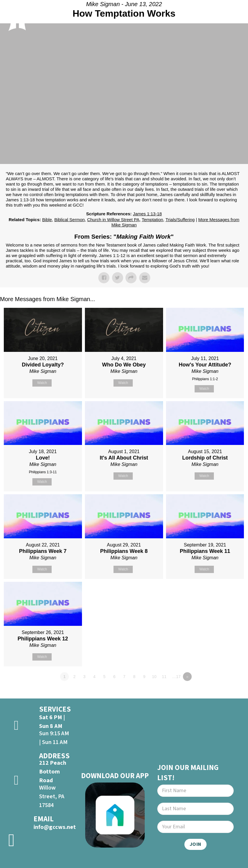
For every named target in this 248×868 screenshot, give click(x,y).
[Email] (195, 827)
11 (164, 676)
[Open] (236, 17)
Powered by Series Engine (226, 692)
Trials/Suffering (180, 219)
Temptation (152, 219)
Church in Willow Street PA (113, 219)
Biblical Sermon (69, 219)
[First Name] (195, 791)
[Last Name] (195, 809)
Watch (42, 383)
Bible (47, 219)
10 (154, 676)
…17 (176, 676)
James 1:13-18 (147, 213)
